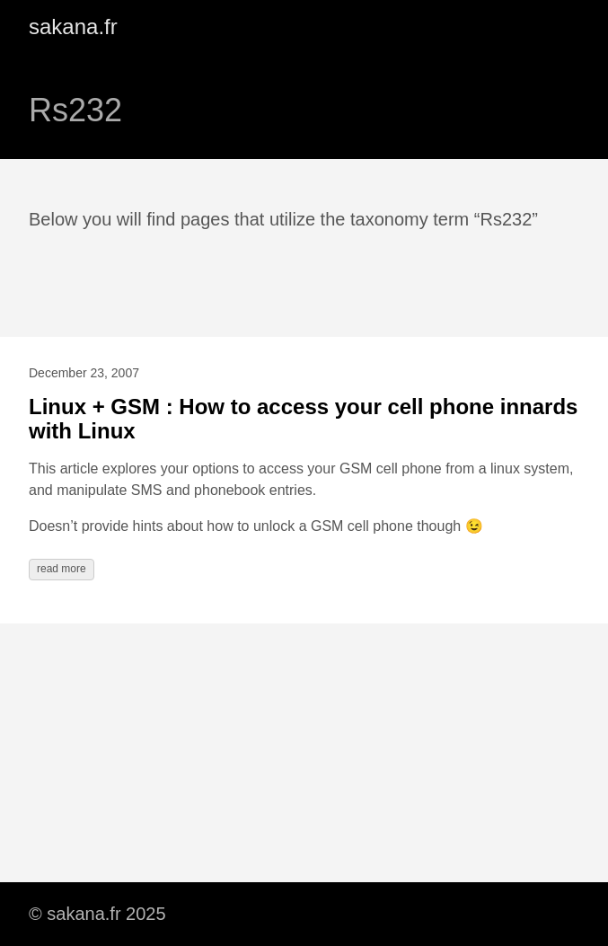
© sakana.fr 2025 (97, 914)
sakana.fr (73, 26)
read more (61, 568)
